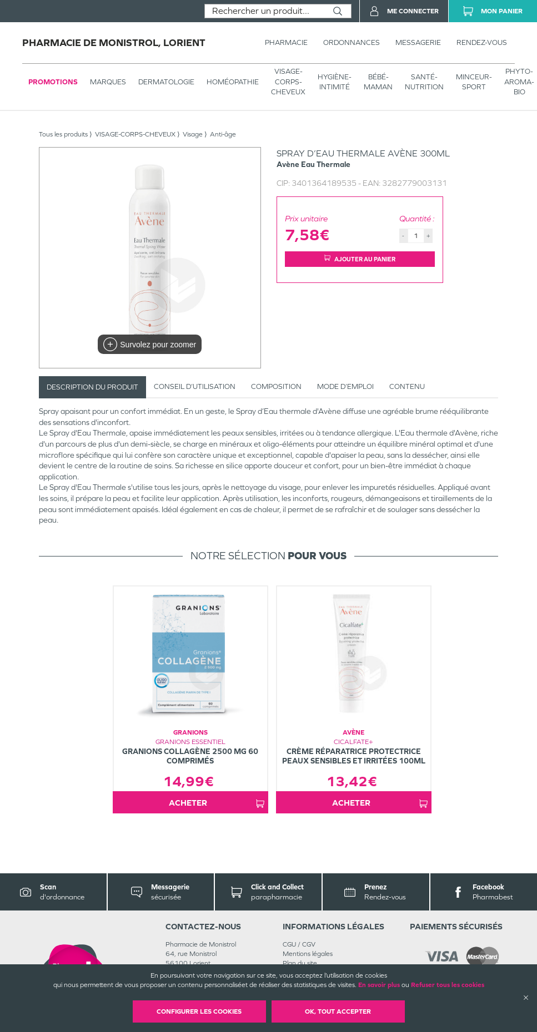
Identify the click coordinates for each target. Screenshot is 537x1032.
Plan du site (300, 963)
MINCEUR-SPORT (474, 82)
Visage (193, 134)
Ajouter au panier (359, 259)
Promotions (53, 82)
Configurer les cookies (199, 1011)
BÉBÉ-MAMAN (378, 82)
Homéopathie (233, 82)
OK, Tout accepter (338, 1011)
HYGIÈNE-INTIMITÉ (335, 82)
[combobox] (264, 11)
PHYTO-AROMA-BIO (519, 81)
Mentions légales (308, 954)
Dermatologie (166, 82)
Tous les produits (63, 134)
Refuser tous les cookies (447, 985)
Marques (108, 82)
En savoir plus (379, 985)
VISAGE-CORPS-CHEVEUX (288, 81)
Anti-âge (223, 134)
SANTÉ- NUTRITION (424, 82)
